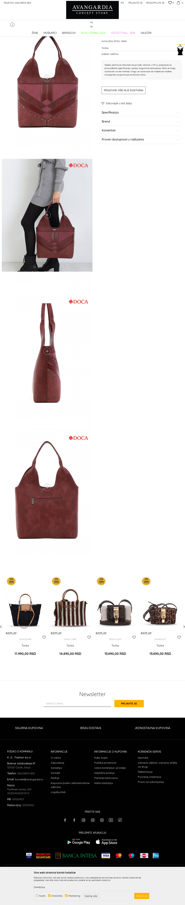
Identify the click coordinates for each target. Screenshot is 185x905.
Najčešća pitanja (104, 801)
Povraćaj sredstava (149, 805)
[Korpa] (179, 3)
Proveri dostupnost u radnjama (141, 167)
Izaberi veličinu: (110, 81)
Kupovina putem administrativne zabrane (70, 813)
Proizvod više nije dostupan (123, 117)
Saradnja (56, 796)
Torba (25, 676)
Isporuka (143, 786)
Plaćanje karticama (106, 806)
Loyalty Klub (58, 820)
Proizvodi (39, 31)
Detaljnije (39, 887)
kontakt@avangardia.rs (29, 808)
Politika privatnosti (105, 791)
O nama (56, 786)
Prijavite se (132, 732)
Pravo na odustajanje (151, 810)
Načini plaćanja (103, 811)
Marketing (74, 895)
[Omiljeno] (171, 3)
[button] (181, 24)
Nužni (42, 895)
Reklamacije (145, 800)
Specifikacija (141, 140)
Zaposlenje (57, 791)
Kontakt (55, 801)
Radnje (55, 806)
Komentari (141, 157)
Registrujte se (155, 2)
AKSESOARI (53, 31)
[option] (25, 650)
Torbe (64, 31)
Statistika (57, 895)
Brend (141, 149)
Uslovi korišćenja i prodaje (110, 796)
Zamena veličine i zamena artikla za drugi (157, 793)
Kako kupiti (100, 786)
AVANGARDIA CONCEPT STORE (17, 31)
